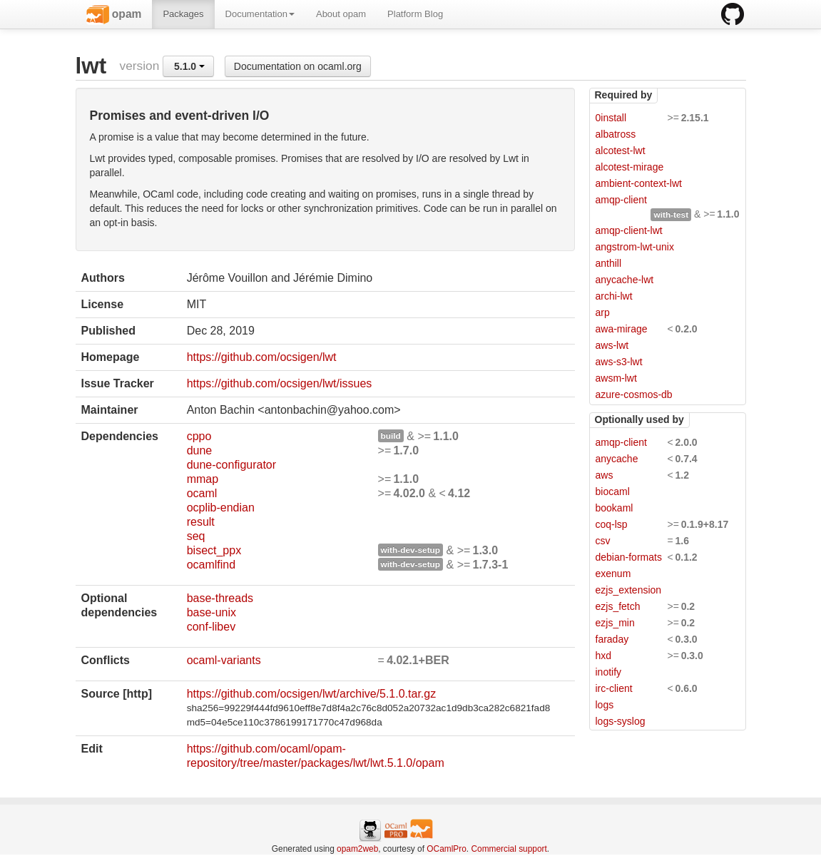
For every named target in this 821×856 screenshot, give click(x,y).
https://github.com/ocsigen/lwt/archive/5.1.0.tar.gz (312, 694)
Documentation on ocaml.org (298, 66)
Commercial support (508, 849)
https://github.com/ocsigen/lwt (262, 357)
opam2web (357, 849)
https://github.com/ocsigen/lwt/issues (279, 383)
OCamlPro (446, 849)
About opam (341, 14)
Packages (183, 14)
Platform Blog (415, 14)
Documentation (260, 14)
